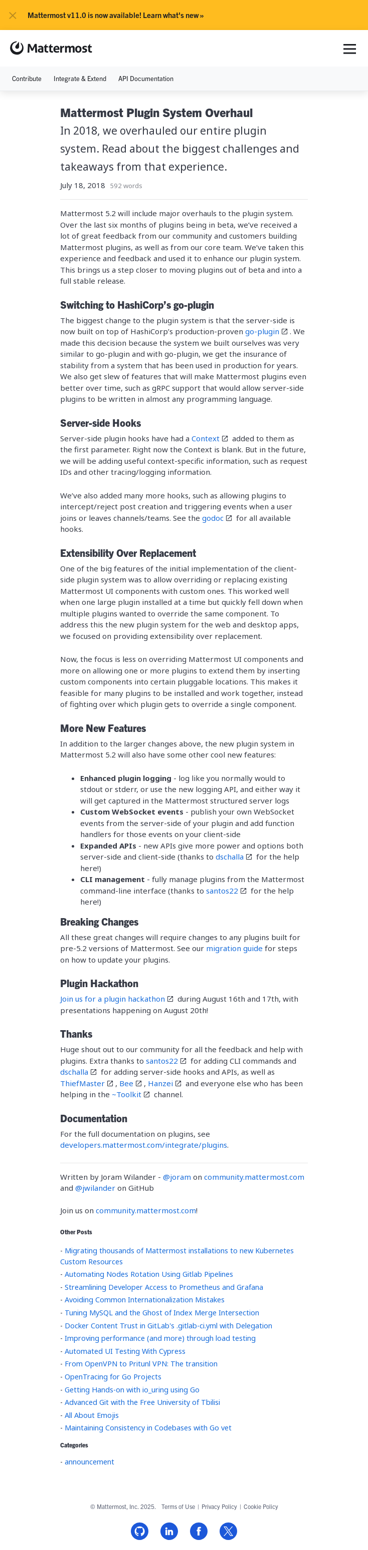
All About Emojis (92, 1415)
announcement (89, 1461)
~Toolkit (126, 1094)
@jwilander (96, 1188)
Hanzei (160, 1083)
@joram (178, 1177)
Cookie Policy (261, 1506)
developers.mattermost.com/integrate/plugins (143, 1145)
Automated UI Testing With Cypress (125, 1351)
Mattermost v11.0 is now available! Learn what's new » (116, 15)
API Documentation (145, 78)
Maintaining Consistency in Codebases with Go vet (148, 1427)
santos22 (222, 891)
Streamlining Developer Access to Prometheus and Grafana (164, 1287)
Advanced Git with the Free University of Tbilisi (142, 1402)
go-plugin (262, 331)
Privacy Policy (219, 1506)
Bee (126, 1083)
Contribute (27, 78)
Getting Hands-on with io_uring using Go (132, 1389)
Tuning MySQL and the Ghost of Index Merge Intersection (162, 1312)
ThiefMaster (82, 1083)
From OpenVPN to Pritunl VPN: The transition (141, 1363)
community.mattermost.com (254, 1177)
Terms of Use (178, 1506)
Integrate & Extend (80, 78)
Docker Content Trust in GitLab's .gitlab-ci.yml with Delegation (168, 1325)
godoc (213, 518)
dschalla (230, 857)
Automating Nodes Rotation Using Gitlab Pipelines (149, 1274)
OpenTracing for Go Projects (113, 1376)
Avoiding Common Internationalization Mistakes (145, 1299)
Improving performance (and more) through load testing (160, 1338)
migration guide (234, 948)
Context (206, 438)
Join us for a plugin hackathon (112, 999)
